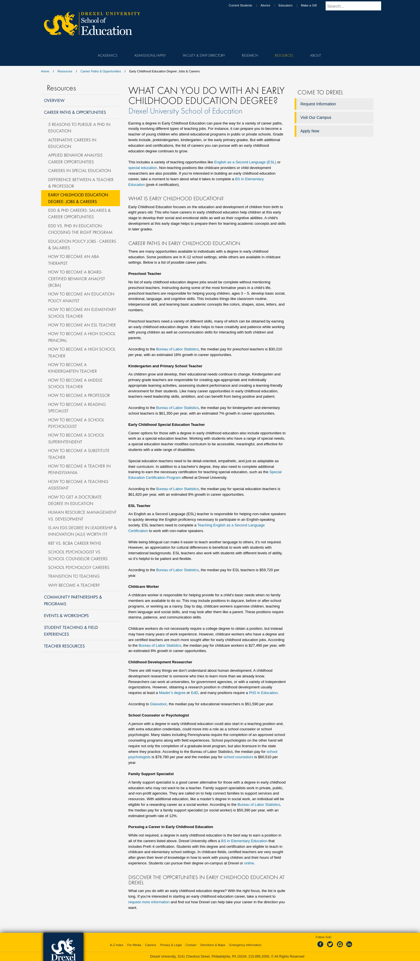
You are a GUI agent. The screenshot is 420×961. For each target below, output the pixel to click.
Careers (150, 945)
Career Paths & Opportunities (101, 71)
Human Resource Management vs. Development (82, 515)
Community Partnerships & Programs (73, 600)
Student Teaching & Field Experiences (71, 630)
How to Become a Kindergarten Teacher (72, 368)
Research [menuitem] (250, 55)
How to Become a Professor (79, 395)
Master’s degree (172, 693)
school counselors (238, 757)
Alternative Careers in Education (72, 143)
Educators (291, 5)
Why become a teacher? (74, 585)
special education (142, 168)
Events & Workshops (66, 615)
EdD (194, 693)
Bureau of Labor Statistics (177, 349)
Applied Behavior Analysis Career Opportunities (75, 158)
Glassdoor (158, 704)
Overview (54, 100)
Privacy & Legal (171, 945)
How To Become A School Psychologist (76, 423)
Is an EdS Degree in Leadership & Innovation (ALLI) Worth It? (82, 531)
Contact (191, 945)
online (249, 863)
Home (45, 71)
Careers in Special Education (79, 170)
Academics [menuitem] (107, 55)
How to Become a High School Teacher (81, 352)
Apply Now (310, 131)
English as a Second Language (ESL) (245, 162)
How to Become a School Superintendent (76, 438)
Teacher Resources (64, 646)
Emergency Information (245, 945)
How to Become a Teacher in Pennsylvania (79, 469)
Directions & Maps (212, 945)
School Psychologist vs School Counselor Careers (78, 555)
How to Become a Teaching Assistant (78, 485)
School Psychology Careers (78, 567)
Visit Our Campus (316, 117)
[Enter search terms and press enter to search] (356, 5)
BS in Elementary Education (244, 841)
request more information (149, 902)
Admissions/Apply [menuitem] (150, 55)
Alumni (270, 5)
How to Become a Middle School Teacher (75, 383)
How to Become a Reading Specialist (77, 407)
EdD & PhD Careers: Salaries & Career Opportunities (79, 213)
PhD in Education (263, 693)
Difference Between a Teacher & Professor (81, 183)
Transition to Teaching (74, 576)
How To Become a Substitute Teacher (79, 454)
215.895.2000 (258, 956)
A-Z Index (116, 945)
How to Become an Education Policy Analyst (81, 297)
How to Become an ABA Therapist (73, 259)
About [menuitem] (315, 55)
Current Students (245, 5)
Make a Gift (314, 5)
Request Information (318, 104)
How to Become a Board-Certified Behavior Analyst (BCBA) (76, 278)
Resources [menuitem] (284, 55)
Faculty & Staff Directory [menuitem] (204, 55)
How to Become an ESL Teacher (82, 325)
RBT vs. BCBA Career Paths (74, 543)
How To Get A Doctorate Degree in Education (75, 500)
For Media (134, 945)
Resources (64, 71)
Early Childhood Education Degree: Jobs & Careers (78, 198)
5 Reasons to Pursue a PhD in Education (79, 127)
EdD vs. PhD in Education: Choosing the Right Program (80, 229)
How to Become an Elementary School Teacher (82, 312)
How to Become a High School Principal (81, 337)
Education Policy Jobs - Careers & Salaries (82, 244)
